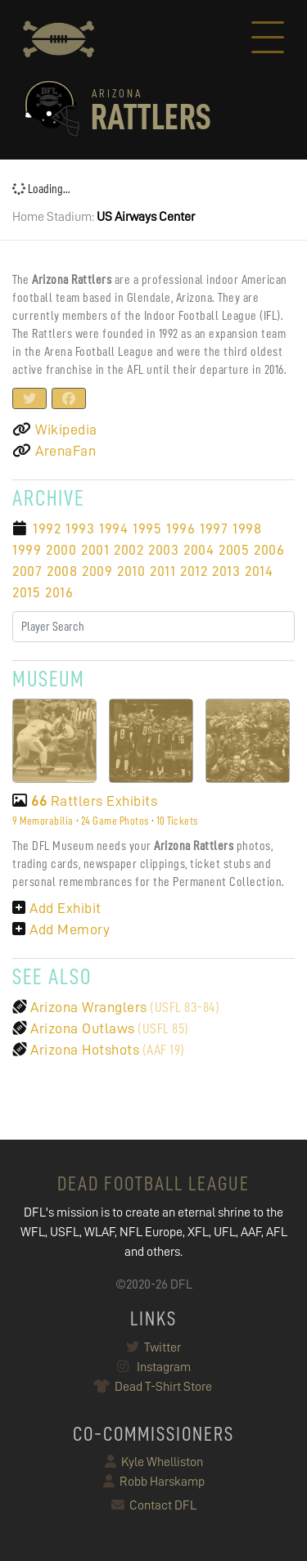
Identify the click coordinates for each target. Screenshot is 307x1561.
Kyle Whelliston (154, 1462)
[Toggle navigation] (268, 39)
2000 (61, 549)
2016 (59, 592)
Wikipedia (54, 429)
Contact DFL (153, 1505)
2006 (269, 549)
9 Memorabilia (43, 820)
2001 (95, 549)
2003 (163, 549)
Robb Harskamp (154, 1481)
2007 (27, 571)
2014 (259, 571)
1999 (26, 549)
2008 (62, 571)
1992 (47, 528)
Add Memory (61, 929)
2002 (128, 549)
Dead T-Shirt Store (153, 1386)
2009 (97, 571)
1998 (247, 528)
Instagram (154, 1367)
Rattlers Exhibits (84, 801)
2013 (226, 571)
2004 (198, 549)
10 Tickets (177, 820)
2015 (26, 592)
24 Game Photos (115, 820)
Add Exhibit (57, 908)
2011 (162, 571)
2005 (234, 549)
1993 (79, 528)
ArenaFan (54, 450)
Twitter (153, 1347)
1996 (180, 528)
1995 (147, 528)
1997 (214, 528)
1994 (113, 528)
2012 (193, 571)
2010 (131, 571)
